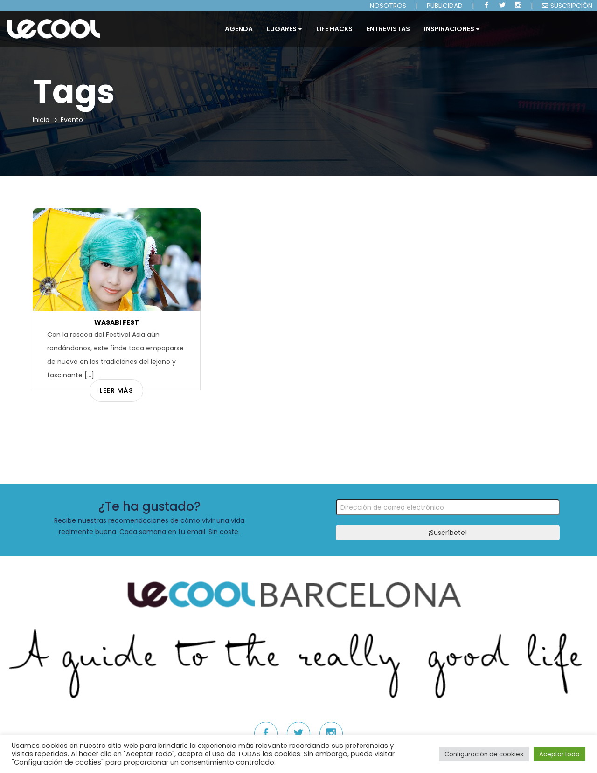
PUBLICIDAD (445, 5)
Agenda (239, 29)
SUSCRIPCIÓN (567, 5)
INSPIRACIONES (452, 29)
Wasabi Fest (116, 322)
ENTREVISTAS (388, 29)
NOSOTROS (388, 5)
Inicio (41, 119)
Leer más (116, 390)
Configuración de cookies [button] (483, 754)
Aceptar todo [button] (559, 754)
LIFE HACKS (334, 29)
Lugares (284, 29)
